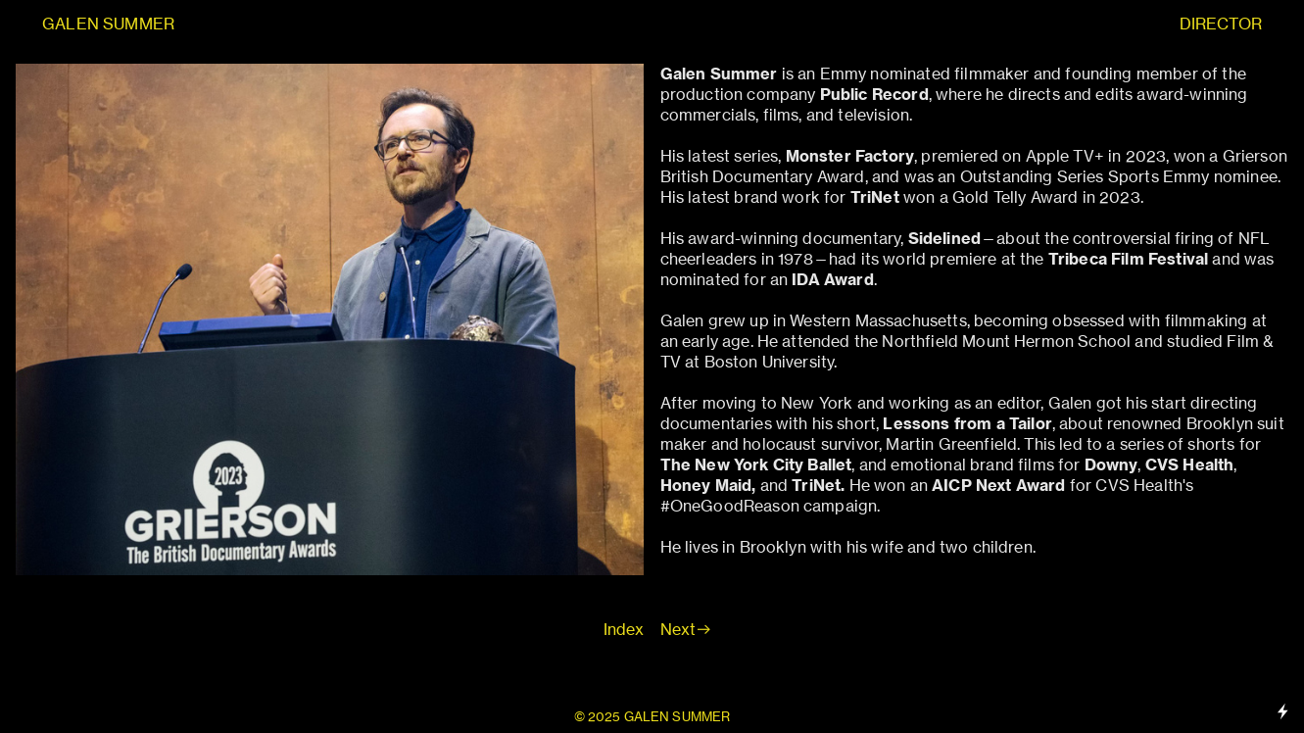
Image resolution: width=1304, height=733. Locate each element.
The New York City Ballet (756, 464)
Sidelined (944, 238)
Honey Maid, (708, 485)
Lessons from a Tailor (967, 423)
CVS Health (1189, 464)
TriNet (816, 485)
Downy (1111, 464)
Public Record (874, 94)
